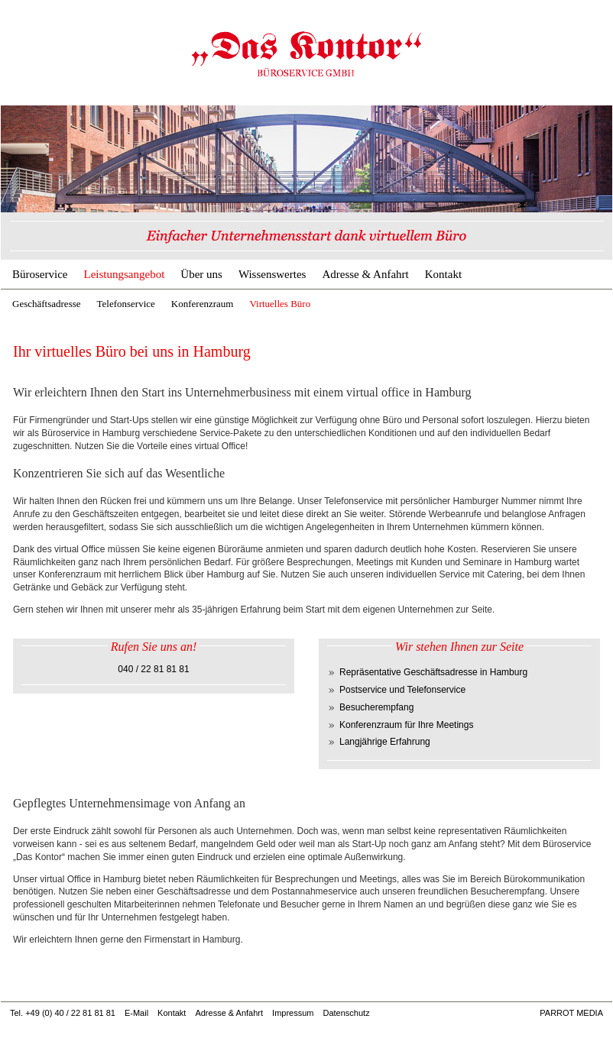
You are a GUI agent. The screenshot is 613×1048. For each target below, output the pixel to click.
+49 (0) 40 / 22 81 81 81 (70, 1012)
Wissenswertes (272, 274)
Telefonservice (126, 303)
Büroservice (39, 274)
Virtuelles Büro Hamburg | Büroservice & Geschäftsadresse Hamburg (306, 53)
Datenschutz (346, 1012)
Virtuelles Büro (279, 303)
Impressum (292, 1012)
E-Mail (136, 1012)
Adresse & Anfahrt (365, 274)
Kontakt (443, 274)
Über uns (201, 274)
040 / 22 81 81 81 (153, 669)
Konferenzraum (202, 303)
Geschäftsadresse (46, 303)
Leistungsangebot (123, 274)
